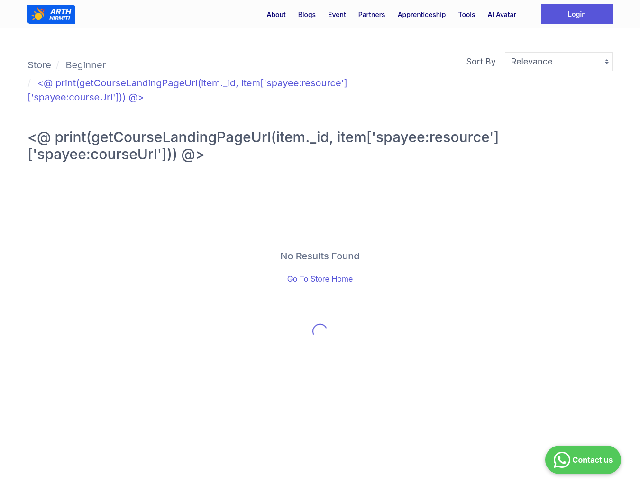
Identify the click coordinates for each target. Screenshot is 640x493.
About (275, 14)
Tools (466, 14)
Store (39, 65)
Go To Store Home (320, 278)
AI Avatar (501, 14)
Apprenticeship (422, 14)
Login (577, 14)
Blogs (307, 14)
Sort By (481, 61)
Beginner (86, 65)
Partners (371, 14)
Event (337, 14)
